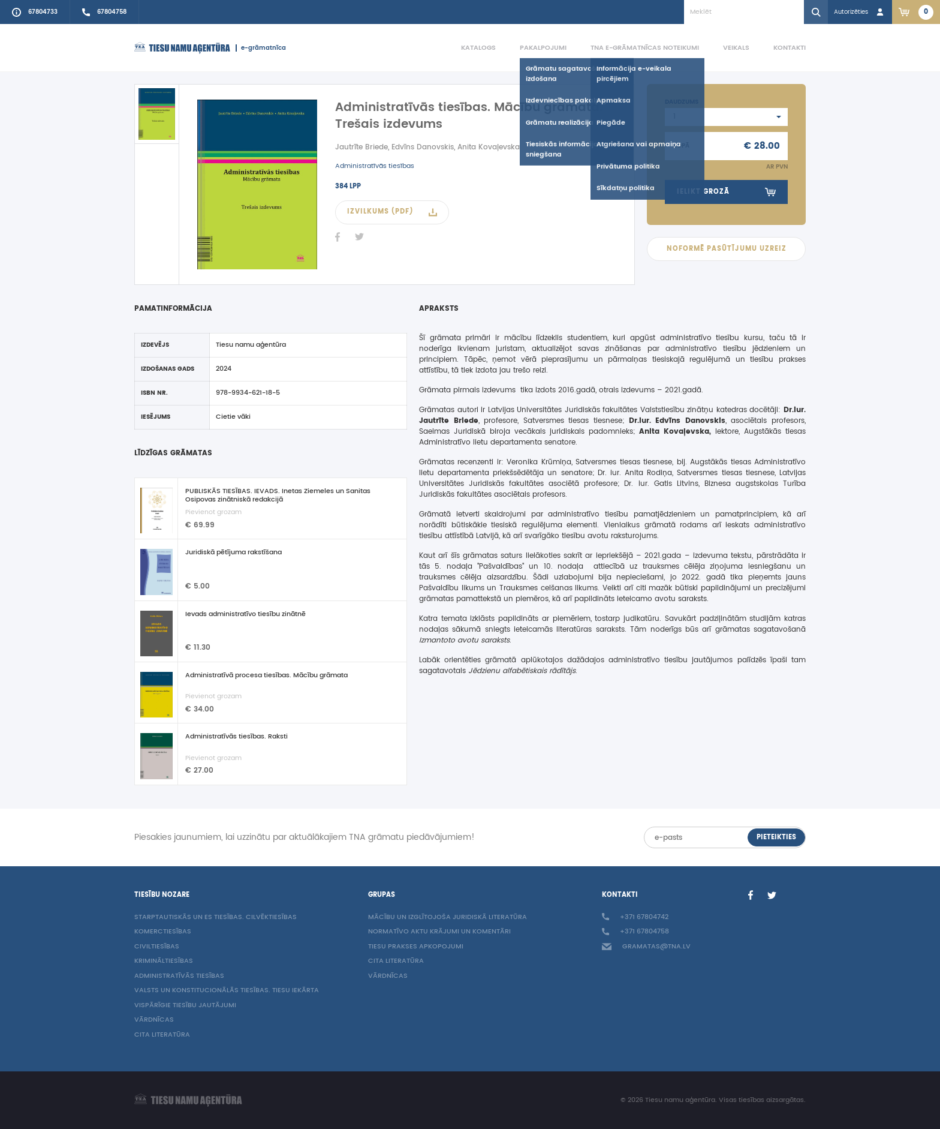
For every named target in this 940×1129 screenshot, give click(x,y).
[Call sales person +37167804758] (104, 12)
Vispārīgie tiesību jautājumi (185, 1006)
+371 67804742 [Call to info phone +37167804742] (635, 917)
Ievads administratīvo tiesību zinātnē (245, 615)
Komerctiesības (162, 932)
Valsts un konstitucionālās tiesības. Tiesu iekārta (226, 991)
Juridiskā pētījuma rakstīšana (233, 553)
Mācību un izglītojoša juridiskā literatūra (447, 917)
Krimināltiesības (163, 961)
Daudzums (681, 102)
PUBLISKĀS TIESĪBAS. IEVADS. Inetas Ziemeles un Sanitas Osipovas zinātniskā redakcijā (277, 495)
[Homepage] (182, 48)
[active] (157, 114)
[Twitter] (359, 237)
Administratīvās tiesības (374, 166)
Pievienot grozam (213, 512)
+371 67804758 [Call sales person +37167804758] (635, 932)
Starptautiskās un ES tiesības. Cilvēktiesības (215, 917)
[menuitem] (466, 48)
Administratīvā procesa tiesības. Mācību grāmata (266, 676)
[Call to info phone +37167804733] (35, 12)
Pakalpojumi (543, 47)
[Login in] (860, 12)
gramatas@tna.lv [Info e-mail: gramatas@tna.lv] (646, 947)
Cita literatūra (162, 1035)
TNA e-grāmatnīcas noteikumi (644, 47)
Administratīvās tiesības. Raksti (236, 737)
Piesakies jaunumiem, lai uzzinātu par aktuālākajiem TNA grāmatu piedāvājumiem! (304, 837)
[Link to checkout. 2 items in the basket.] (916, 12)
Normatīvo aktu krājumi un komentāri (439, 932)
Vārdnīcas (154, 1020)
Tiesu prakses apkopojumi (415, 947)
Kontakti (789, 47)
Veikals (736, 47)
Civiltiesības (156, 947)
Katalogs (478, 47)
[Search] (816, 12)
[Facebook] (337, 237)
